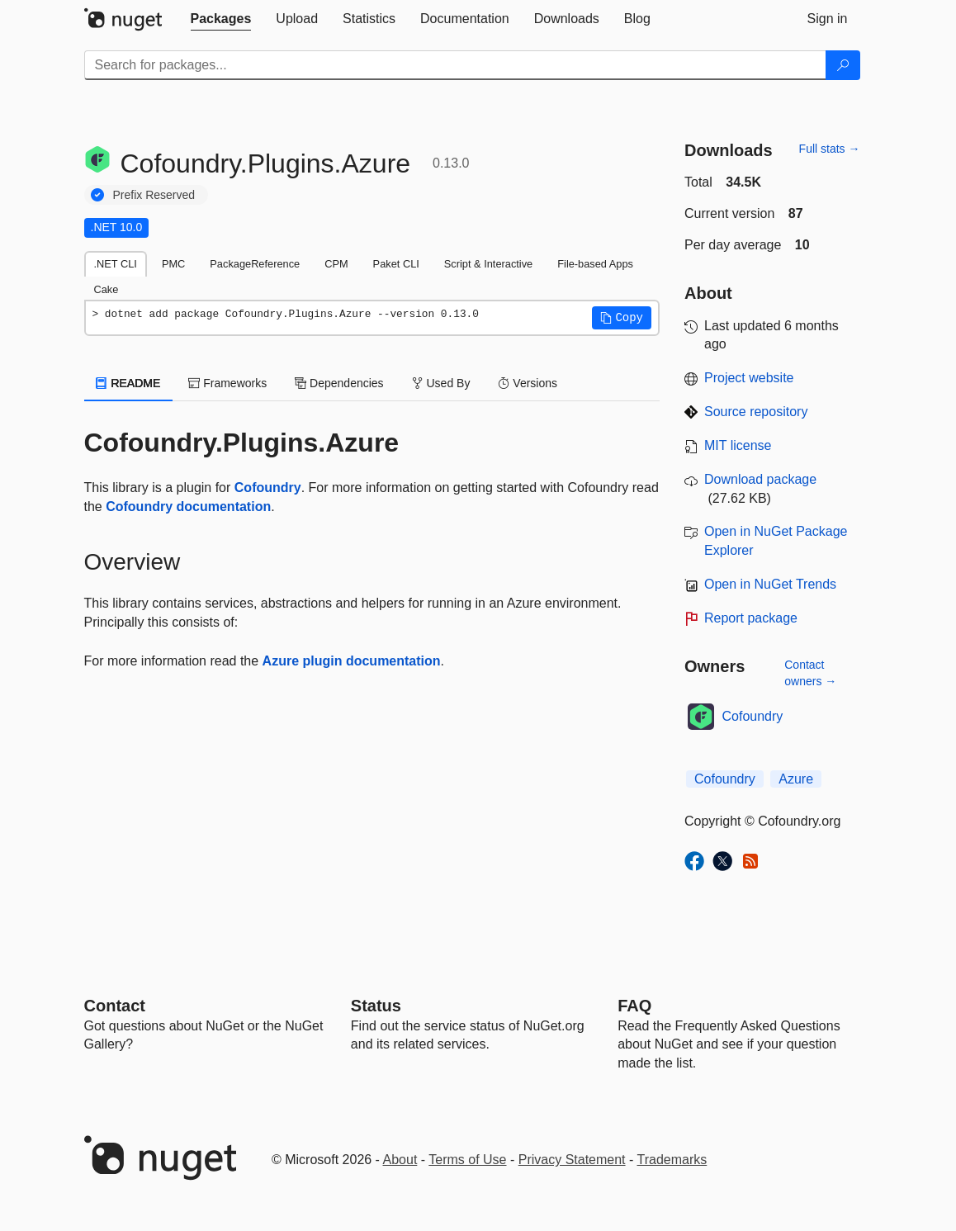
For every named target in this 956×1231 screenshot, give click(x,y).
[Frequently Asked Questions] (634, 1006)
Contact (114, 1006)
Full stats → (829, 148)
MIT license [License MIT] (738, 445)
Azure (796, 779)
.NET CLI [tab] (115, 264)
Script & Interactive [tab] (488, 264)
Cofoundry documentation (188, 507)
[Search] (843, 65)
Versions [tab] (527, 383)
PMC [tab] (173, 264)
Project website (749, 378)
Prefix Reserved (154, 194)
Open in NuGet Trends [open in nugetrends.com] (770, 584)
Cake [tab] (106, 289)
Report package (750, 618)
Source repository (755, 412)
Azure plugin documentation (352, 661)
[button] (621, 317)
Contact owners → (810, 673)
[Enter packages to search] (455, 65)
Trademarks (672, 1160)
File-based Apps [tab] (595, 264)
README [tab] (129, 383)
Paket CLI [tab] (396, 264)
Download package (760, 479)
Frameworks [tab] (227, 383)
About (400, 1160)
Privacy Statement (572, 1160)
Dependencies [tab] (339, 383)
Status (376, 1006)
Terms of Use (467, 1160)
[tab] (221, 19)
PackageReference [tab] (255, 264)
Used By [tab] (441, 383)
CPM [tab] (336, 264)
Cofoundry (267, 488)
